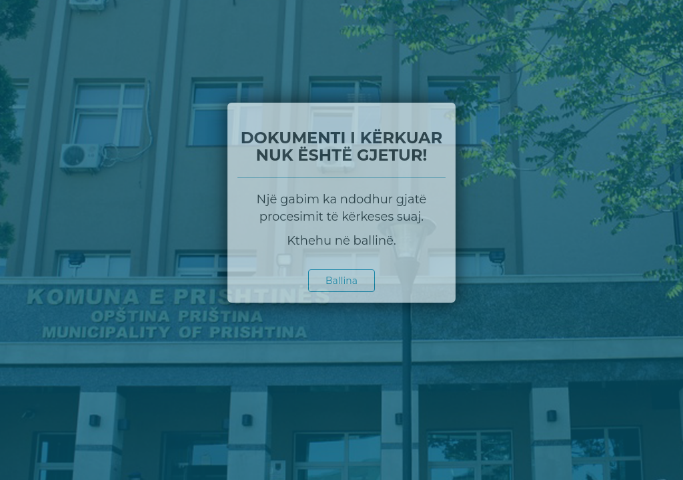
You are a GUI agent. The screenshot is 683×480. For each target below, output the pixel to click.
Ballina (341, 281)
